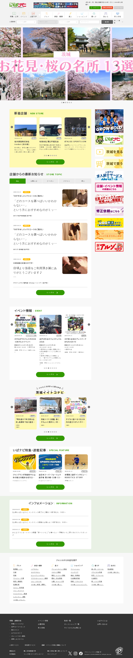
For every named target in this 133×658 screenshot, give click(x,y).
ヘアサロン (35, 569)
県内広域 (81, 416)
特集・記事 (14, 16)
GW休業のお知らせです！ (23, 263)
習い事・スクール (97, 569)
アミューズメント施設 (59, 569)
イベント (23, 16)
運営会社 (13, 651)
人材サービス (14, 645)
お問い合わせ (102, 624)
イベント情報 (43, 621)
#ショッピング (24, 354)
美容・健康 (58, 16)
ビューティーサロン (38, 575)
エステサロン (35, 572)
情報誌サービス (30, 645)
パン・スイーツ (18, 590)
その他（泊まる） (114, 572)
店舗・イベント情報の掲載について (54, 645)
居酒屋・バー (18, 569)
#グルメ (31, 354)
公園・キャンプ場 (58, 581)
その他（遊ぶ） (57, 584)
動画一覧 (67, 621)
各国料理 (16, 584)
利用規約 (13, 654)
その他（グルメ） (19, 600)
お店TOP (33, 16)
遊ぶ (70, 16)
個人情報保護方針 (30, 651)
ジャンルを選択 (65, 22)
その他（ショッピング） (79, 584)
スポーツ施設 (56, 572)
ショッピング (82, 16)
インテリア (74, 572)
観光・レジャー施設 (58, 575)
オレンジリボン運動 (18, 636)
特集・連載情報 (15, 621)
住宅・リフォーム (97, 575)
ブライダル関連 (96, 572)
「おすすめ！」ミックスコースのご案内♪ (28, 196)
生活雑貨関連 (75, 578)
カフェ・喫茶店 (18, 587)
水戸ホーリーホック (18, 627)
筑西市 (32, 416)
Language (119, 7)
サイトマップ (52, 654)
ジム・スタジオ (36, 581)
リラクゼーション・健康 (39, 578)
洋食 (14, 572)
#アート (16, 354)
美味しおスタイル (17, 639)
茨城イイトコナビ (17, 624)
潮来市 (57, 416)
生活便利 (94, 578)
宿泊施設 (111, 569)
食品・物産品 (75, 575)
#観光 (17, 425)
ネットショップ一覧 (71, 624)
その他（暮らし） (97, 584)
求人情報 (117, 16)
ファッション (75, 569)
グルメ (46, 16)
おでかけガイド (16, 633)
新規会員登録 (107, 7)
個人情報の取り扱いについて (57, 651)
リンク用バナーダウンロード (33, 654)
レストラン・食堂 (19, 597)
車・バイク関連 (96, 581)
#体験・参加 (43, 350)
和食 (14, 575)
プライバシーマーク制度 (92, 652)
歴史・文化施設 (57, 578)
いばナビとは (102, 621)
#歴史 (42, 425)
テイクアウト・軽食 (20, 593)
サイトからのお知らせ (72, 628)
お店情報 (41, 624)
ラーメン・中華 (18, 578)
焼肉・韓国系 (18, 581)
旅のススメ (15, 630)
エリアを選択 (22, 22)
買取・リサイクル (77, 581)
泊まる (105, 16)
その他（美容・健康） (38, 584)
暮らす (93, 16)
